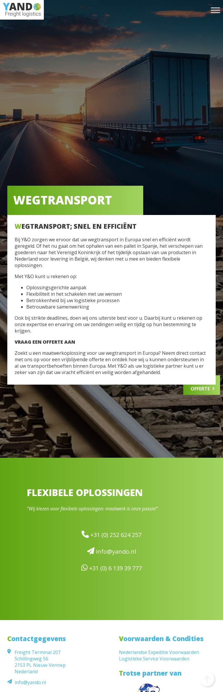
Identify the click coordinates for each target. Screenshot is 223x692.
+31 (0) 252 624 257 (111, 535)
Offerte (200, 388)
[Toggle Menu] (215, 10)
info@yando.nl (111, 551)
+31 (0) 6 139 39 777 (111, 568)
